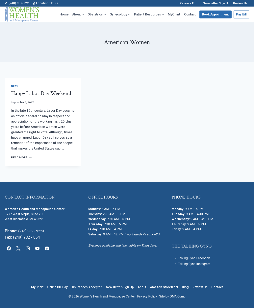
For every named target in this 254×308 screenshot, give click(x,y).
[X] (18, 248)
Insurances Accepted (86, 287)
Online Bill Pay (57, 287)
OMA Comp (178, 296)
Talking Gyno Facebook (194, 258)
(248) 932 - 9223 (32, 230)
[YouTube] (37, 248)
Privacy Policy (147, 296)
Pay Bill (241, 14)
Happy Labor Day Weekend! (42, 93)
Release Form (189, 3)
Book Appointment (215, 14)
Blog (185, 287)
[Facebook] (9, 248)
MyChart (174, 14)
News (14, 86)
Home (64, 14)
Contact (190, 14)
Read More (21, 157)
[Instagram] (28, 248)
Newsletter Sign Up (216, 3)
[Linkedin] (47, 248)
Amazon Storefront (164, 287)
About (142, 287)
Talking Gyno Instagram (194, 264)
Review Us (240, 3)
